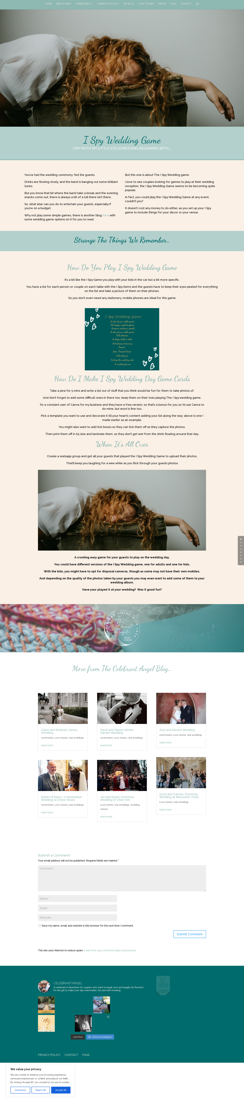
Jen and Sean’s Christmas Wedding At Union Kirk (117, 798)
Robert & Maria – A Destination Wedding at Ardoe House (61, 798)
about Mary (63, 4)
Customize (20, 1090)
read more (47, 745)
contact (186, 4)
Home (48, 4)
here (106, 215)
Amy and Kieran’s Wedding (177, 730)
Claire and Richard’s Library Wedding (59, 731)
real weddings (76, 738)
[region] (40, 1080)
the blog (128, 4)
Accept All (60, 1090)
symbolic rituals (108, 4)
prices (162, 4)
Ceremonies (82, 4)
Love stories (61, 738)
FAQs (173, 4)
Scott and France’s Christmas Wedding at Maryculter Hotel (179, 796)
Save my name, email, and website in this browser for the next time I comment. (88, 925)
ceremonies (47, 738)
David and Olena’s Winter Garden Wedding (117, 731)
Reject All (41, 1090)
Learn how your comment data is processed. (110, 950)
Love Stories (146, 4)
